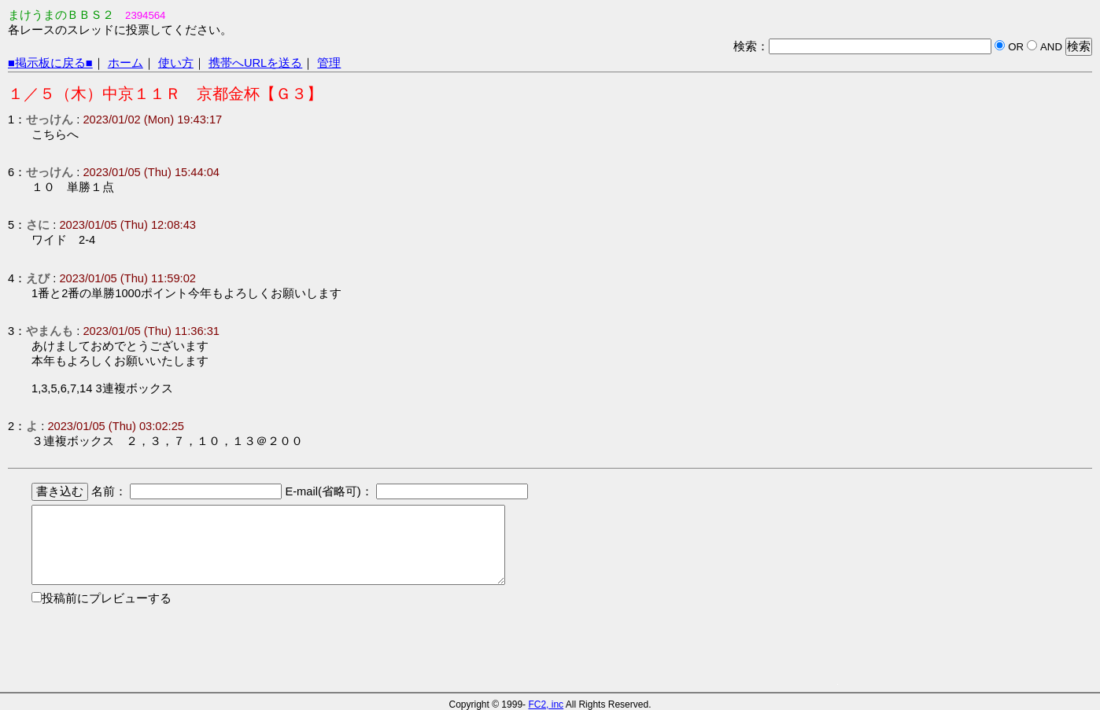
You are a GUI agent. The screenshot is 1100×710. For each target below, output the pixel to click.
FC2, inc (545, 704)
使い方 (176, 63)
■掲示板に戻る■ (50, 63)
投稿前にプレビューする (107, 598)
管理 (329, 63)
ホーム (125, 63)
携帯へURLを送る (255, 63)
